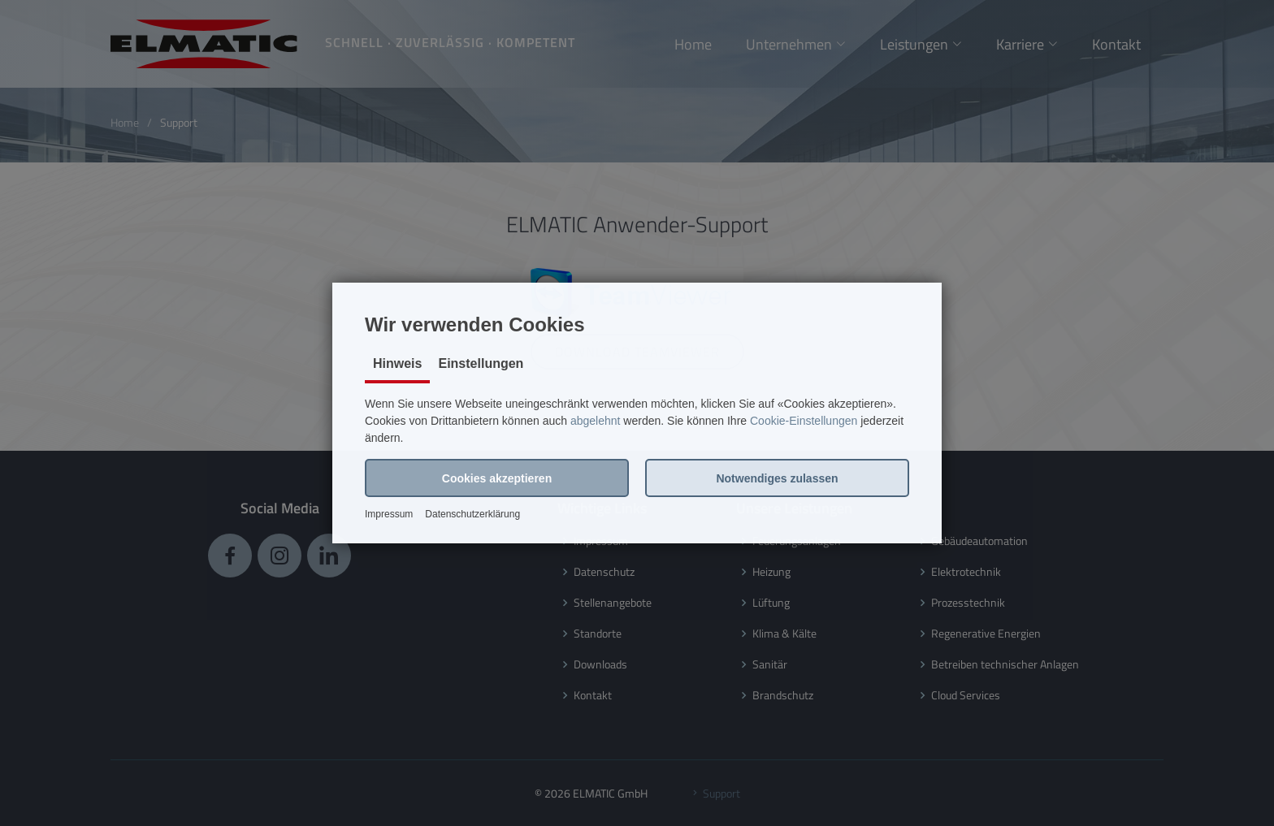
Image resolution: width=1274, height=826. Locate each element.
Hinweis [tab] (397, 363)
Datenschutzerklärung (472, 514)
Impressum (389, 514)
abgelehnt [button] (595, 420)
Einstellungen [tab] (480, 363)
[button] (497, 478)
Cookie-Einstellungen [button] (803, 420)
